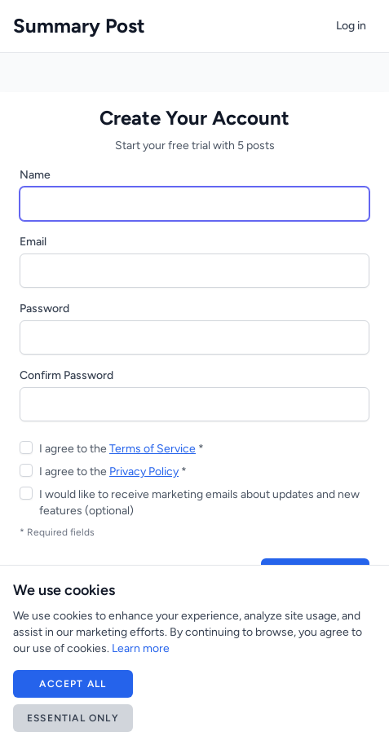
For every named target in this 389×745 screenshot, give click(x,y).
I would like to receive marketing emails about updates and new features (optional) (199, 502)
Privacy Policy (144, 471)
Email (33, 242)
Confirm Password (66, 375)
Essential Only (73, 718)
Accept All (72, 684)
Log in (351, 26)
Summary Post (79, 25)
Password (44, 308)
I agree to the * (121, 449)
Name (35, 175)
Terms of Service (152, 449)
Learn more (141, 648)
